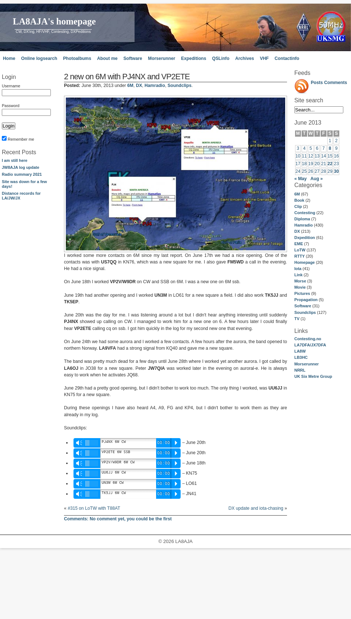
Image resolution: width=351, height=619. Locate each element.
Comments (335, 82)
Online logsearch (39, 58)
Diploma (302, 219)
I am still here (14, 160)
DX (297, 231)
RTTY (299, 256)
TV (296, 318)
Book (299, 200)
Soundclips (305, 312)
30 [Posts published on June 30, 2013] (336, 171)
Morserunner (161, 58)
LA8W (300, 351)
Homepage (304, 262)
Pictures (302, 293)
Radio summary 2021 (22, 174)
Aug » (316, 178)
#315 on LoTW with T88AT (94, 508)
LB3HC (300, 357)
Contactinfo (287, 58)
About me (107, 58)
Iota (297, 268)
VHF (264, 58)
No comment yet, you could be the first (118, 518)
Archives (244, 58)
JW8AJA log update (20, 167)
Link (298, 275)
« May (300, 178)
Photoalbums (77, 58)
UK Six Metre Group (313, 376)
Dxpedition (304, 237)
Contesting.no (307, 339)
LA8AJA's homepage (54, 21)
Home (9, 58)
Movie (300, 287)
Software (132, 58)
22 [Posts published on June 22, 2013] (330, 163)
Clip (298, 206)
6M (297, 194)
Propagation (306, 299)
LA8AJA (183, 541)
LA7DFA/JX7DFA (310, 345)
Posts (317, 82)
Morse (300, 281)
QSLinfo (220, 58)
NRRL (299, 370)
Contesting (304, 212)
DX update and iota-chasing (256, 508)
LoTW (299, 250)
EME (298, 244)
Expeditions (193, 58)
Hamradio (303, 225)
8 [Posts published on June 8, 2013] (330, 148)
